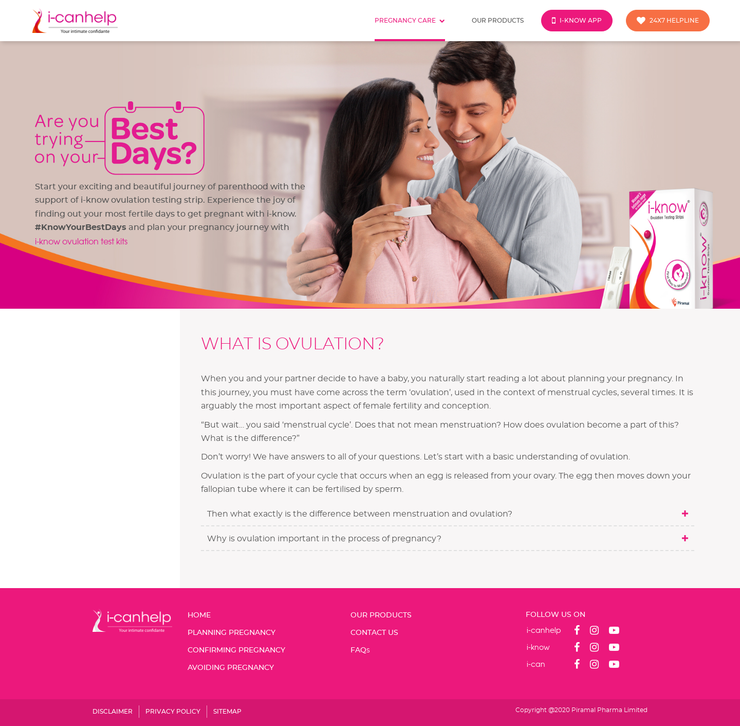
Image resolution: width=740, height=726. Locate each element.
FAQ (360, 650)
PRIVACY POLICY (172, 712)
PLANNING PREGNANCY (231, 632)
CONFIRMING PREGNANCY (236, 650)
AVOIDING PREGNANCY (231, 667)
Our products (498, 20)
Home (199, 615)
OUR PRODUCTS (381, 615)
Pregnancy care (410, 20)
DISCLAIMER (112, 712)
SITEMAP (227, 712)
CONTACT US (374, 632)
